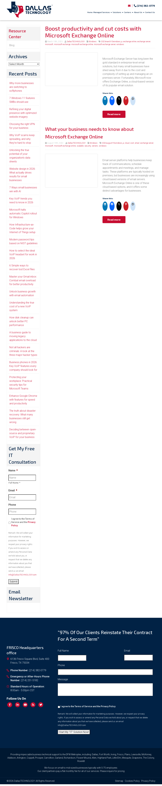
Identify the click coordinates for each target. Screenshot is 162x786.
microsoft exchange (62, 44)
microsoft (49, 44)
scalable (80, 146)
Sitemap (119, 782)
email (137, 143)
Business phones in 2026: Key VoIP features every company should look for (23, 367)
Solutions (118, 12)
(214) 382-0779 (144, 5)
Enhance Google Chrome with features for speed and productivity (23, 401)
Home (90, 12)
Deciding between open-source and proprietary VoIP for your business (22, 435)
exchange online (129, 41)
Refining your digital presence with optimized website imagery (23, 114)
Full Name (63, 652)
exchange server (143, 41)
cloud (127, 143)
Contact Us (150, 12)
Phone (12, 506)
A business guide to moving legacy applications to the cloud (23, 338)
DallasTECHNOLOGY (76, 41)
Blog (11, 47)
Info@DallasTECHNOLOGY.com (22, 576)
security (87, 146)
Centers (128, 12)
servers (95, 146)
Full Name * (14, 484)
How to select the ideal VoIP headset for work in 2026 (23, 256)
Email (12, 492)
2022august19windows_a (113, 143)
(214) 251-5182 (29, 682)
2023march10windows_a (111, 41)
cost (132, 143)
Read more (114, 114)
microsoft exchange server (104, 44)
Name (13, 472)
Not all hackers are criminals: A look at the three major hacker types (23, 353)
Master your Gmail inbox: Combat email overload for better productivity (23, 282)
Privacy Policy (108, 708)
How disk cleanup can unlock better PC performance (21, 323)
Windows (93, 41)
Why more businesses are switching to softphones (21, 88)
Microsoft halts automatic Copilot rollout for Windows (23, 215)
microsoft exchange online (82, 44)
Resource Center (19, 34)
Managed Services (102, 12)
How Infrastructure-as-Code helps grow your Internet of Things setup (22, 230)
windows (120, 44)
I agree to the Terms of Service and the (23, 523)
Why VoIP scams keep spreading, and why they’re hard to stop (22, 140)
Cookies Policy (132, 782)
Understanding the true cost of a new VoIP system (21, 308)
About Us (139, 12)
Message (63, 681)
